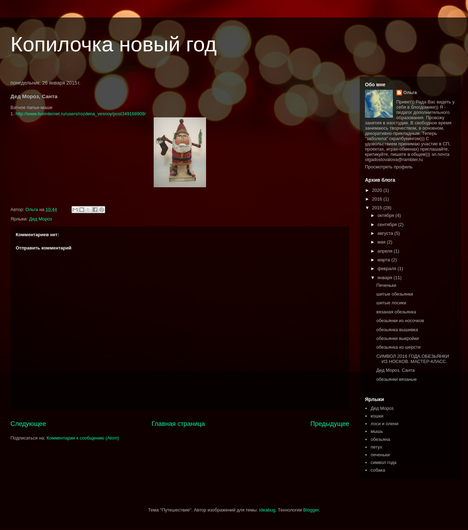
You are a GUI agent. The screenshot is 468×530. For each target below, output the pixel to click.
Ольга (410, 92)
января (386, 277)
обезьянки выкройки (397, 338)
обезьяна (380, 439)
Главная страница (178, 423)
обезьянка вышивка (397, 329)
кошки (377, 416)
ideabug (267, 510)
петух (376, 447)
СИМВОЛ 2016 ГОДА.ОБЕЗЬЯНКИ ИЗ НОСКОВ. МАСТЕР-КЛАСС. (412, 359)
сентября (388, 224)
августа (386, 233)
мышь (377, 431)
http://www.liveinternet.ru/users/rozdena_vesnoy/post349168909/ (80, 113)
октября (386, 215)
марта (385, 259)
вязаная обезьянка (396, 311)
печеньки (380, 454)
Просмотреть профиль (388, 166)
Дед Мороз (40, 219)
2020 (377, 190)
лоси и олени (384, 423)
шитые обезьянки (394, 294)
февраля (388, 268)
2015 (377, 207)
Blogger (311, 510)
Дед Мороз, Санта (395, 370)
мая (382, 242)
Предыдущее (329, 423)
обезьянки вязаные (396, 379)
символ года (383, 462)
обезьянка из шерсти (398, 347)
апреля (386, 251)
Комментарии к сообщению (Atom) (82, 438)
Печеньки (386, 285)
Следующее (28, 423)
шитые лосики (391, 302)
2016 (377, 199)
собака (378, 470)
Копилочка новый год (113, 44)
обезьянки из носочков (400, 320)
